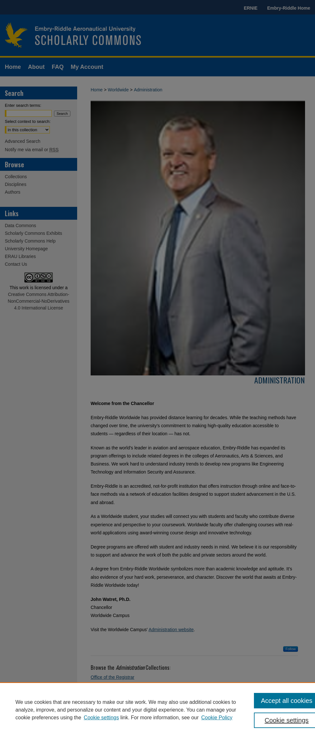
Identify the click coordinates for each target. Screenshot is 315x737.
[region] (157, 709)
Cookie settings (101, 717)
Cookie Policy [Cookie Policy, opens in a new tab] (216, 717)
